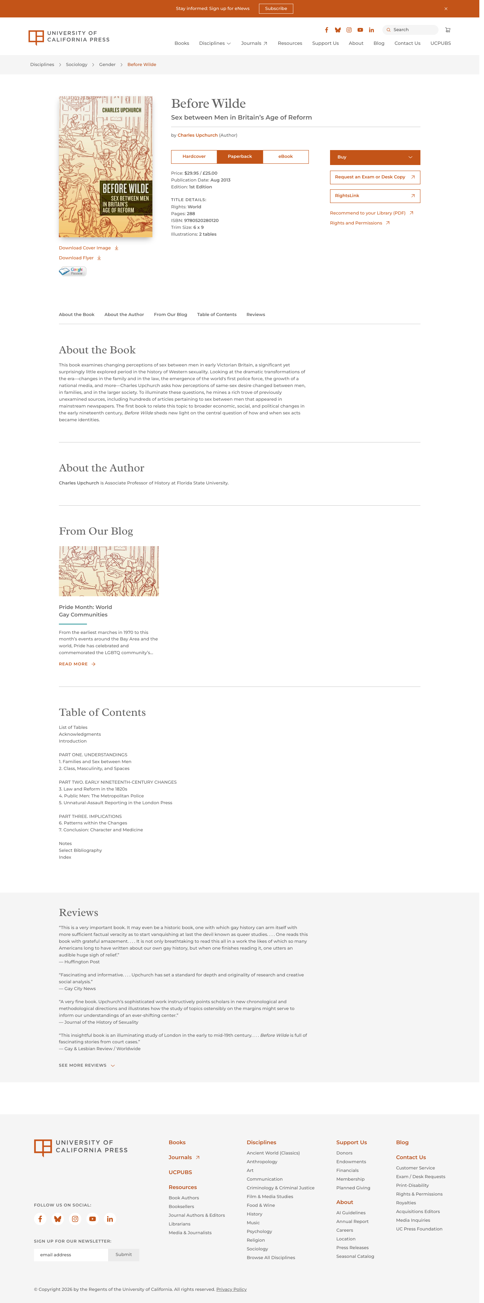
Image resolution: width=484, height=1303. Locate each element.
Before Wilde (141, 64)
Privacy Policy (231, 1289)
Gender (107, 64)
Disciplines (42, 64)
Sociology (77, 64)
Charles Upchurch (198, 135)
